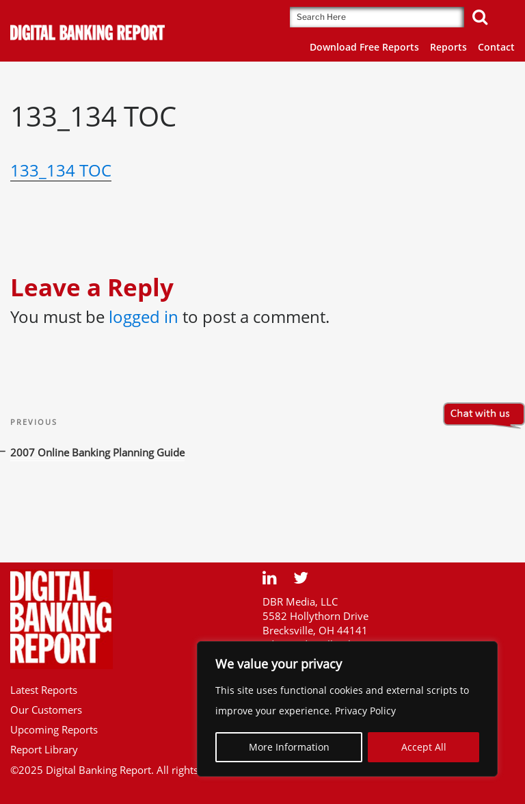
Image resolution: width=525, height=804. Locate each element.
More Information (289, 746)
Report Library (44, 749)
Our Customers (46, 709)
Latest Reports (43, 690)
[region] (347, 709)
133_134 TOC (60, 170)
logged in (143, 316)
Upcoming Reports (54, 729)
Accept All (423, 746)
